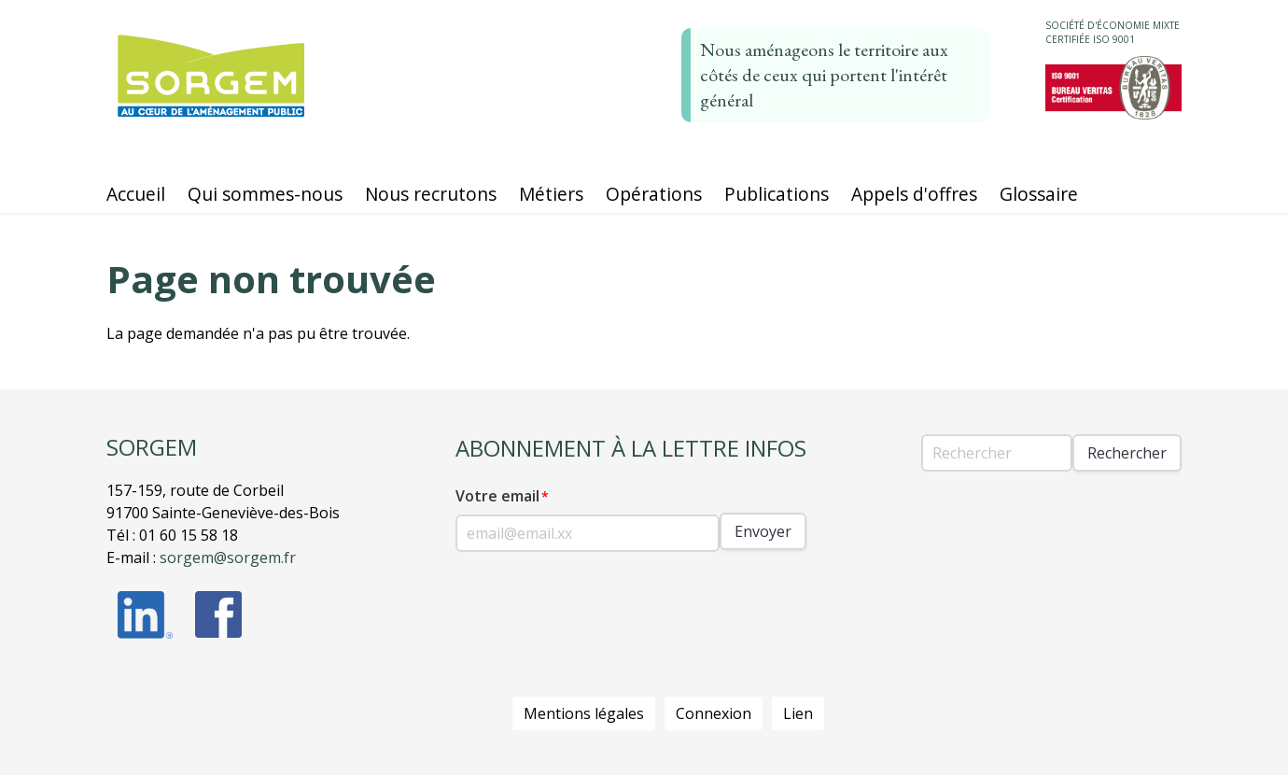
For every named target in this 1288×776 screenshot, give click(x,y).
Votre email (497, 496)
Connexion (713, 713)
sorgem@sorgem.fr (228, 557)
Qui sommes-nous (265, 193)
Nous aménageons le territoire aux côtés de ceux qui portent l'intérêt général (824, 74)
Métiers (551, 193)
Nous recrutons (431, 193)
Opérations (654, 193)
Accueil (135, 193)
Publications (776, 193)
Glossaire (1039, 193)
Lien (798, 713)
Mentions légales (584, 713)
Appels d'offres (914, 193)
